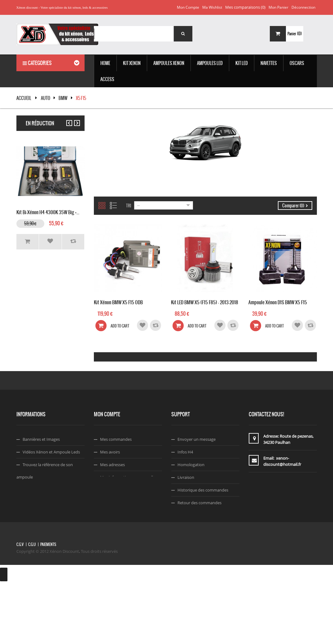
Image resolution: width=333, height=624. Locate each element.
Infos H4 (185, 452)
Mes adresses (112, 464)
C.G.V (20, 584)
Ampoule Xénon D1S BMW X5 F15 (277, 302)
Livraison (185, 477)
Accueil (23, 98)
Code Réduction (37, 515)
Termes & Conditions (196, 528)
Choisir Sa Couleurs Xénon (47, 489)
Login (105, 490)
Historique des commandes (202, 490)
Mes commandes (116, 439)
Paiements (48, 584)
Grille (102, 205)
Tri (128, 206)
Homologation (190, 464)
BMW (63, 98)
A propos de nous (193, 515)
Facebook (186, 541)
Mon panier (278, 7)
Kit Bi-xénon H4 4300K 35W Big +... (47, 211)
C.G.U (32, 584)
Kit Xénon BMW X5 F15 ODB (118, 302)
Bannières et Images (41, 439)
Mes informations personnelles (128, 477)
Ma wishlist (212, 7)
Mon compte (188, 7)
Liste (113, 205)
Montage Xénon (37, 502)
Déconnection (303, 7)
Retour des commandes (199, 502)
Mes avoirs (110, 452)
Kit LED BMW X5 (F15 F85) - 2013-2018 (204, 302)
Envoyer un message (196, 439)
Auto (45, 98)
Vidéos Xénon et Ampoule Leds (51, 452)
